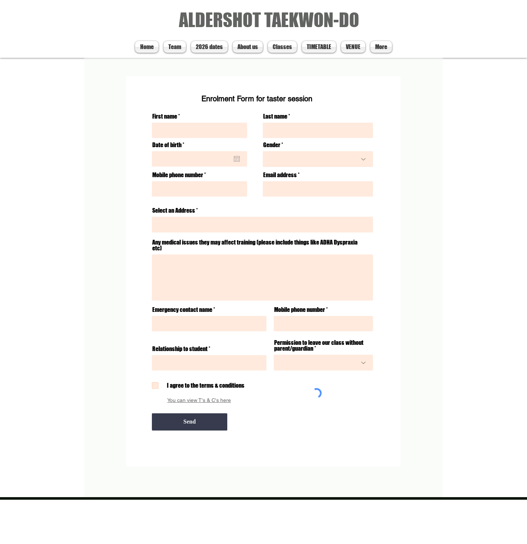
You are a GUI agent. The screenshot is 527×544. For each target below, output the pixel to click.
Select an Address (173, 210)
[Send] (189, 422)
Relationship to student (180, 349)
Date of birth (169, 145)
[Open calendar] (237, 159)
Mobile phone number (177, 175)
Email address (280, 175)
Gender (271, 145)
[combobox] (262, 224)
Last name (275, 116)
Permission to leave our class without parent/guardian (318, 345)
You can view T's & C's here (199, 400)
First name (164, 116)
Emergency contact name (182, 310)
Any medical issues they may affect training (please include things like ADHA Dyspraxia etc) (255, 245)
